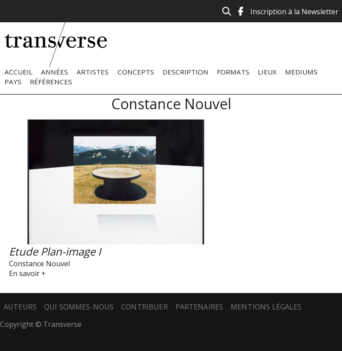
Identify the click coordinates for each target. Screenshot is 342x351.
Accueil (18, 71)
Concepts (136, 71)
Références (51, 81)
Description (185, 71)
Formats (233, 71)
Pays (12, 81)
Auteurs (20, 307)
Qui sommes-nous (79, 307)
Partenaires (199, 307)
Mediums (301, 71)
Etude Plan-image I (55, 251)
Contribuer (144, 307)
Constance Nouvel (39, 263)
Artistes (93, 71)
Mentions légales (266, 307)
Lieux (267, 71)
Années (54, 71)
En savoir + (27, 273)
